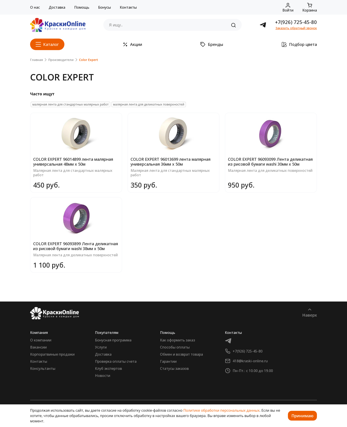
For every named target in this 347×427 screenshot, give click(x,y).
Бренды (211, 44)
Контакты (128, 7)
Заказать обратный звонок (296, 28)
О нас (35, 7)
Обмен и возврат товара (181, 354)
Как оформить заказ (177, 340)
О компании (40, 340)
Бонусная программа (113, 340)
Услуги (101, 347)
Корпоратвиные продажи (52, 354)
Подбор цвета (299, 44)
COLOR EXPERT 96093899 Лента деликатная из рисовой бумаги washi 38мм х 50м (75, 246)
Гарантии (168, 361)
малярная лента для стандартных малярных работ (70, 104)
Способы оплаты (175, 347)
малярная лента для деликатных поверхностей (148, 104)
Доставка (57, 7)
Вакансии (38, 347)
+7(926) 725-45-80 (296, 22)
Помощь (81, 7)
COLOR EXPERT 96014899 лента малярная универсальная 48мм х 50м (73, 161)
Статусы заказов (174, 368)
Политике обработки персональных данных (221, 410)
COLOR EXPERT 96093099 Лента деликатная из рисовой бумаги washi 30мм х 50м (270, 161)
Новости (102, 375)
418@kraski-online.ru (250, 361)
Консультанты (42, 368)
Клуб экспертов (108, 368)
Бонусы (104, 7)
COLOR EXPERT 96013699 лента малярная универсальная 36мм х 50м (170, 161)
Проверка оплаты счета (116, 361)
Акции (132, 44)
